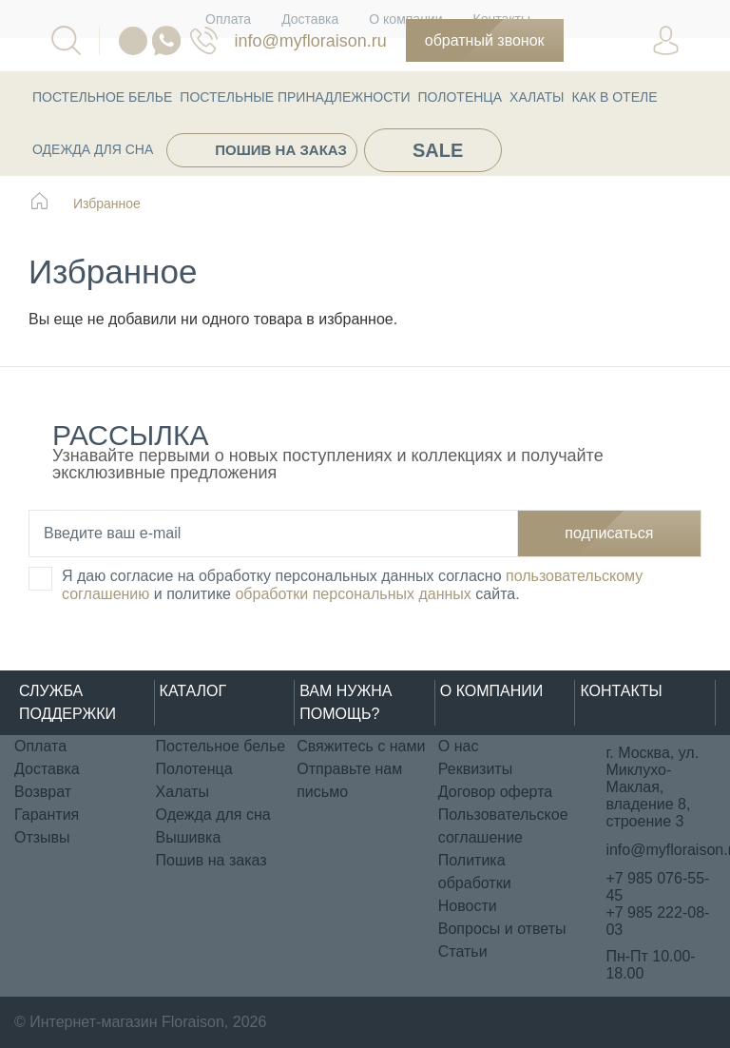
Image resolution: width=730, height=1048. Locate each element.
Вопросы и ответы (502, 929)
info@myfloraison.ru (310, 40)
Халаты (536, 97)
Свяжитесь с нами (361, 746)
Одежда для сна (92, 149)
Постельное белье (102, 97)
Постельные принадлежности (295, 97)
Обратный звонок (485, 40)
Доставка (47, 769)
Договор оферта (495, 792)
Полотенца (460, 97)
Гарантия (46, 814)
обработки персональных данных (353, 594)
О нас (458, 746)
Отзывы (42, 837)
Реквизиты (475, 769)
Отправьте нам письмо (349, 780)
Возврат (42, 792)
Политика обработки (474, 871)
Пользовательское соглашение (503, 825)
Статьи (463, 951)
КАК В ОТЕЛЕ (614, 97)
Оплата (40, 746)
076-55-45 (204, 40)
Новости (467, 906)
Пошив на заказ (281, 150)
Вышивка (188, 837)
